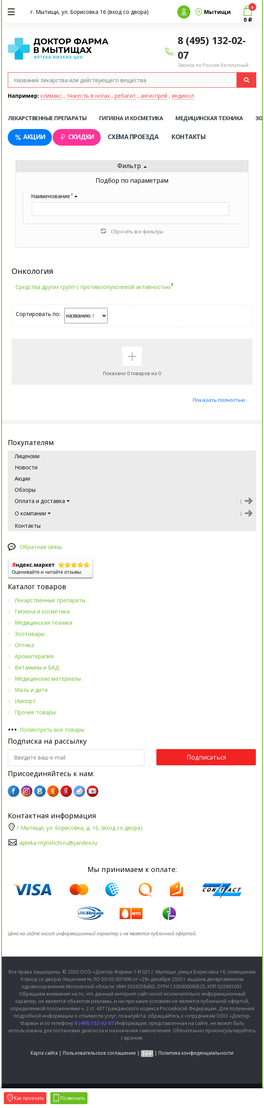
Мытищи (217, 11)
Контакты (188, 137)
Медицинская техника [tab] (209, 118)
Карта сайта (44, 1053)
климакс (51, 95)
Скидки (76, 137)
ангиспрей (154, 95)
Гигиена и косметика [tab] (131, 118)
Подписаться (206, 757)
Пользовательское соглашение (99, 1053)
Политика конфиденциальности (195, 1053)
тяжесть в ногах (88, 95)
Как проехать (25, 1098)
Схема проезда (133, 137)
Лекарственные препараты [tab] (47, 118)
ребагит (125, 95)
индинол (183, 95)
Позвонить (69, 1098)
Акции (30, 137)
